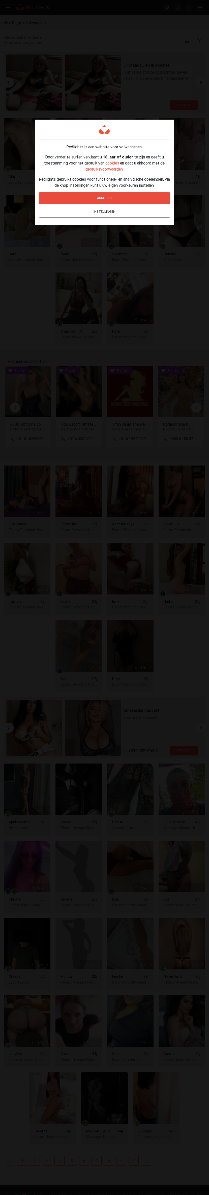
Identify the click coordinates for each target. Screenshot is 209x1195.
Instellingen (104, 211)
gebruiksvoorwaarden (104, 169)
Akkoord (104, 198)
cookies (112, 163)
